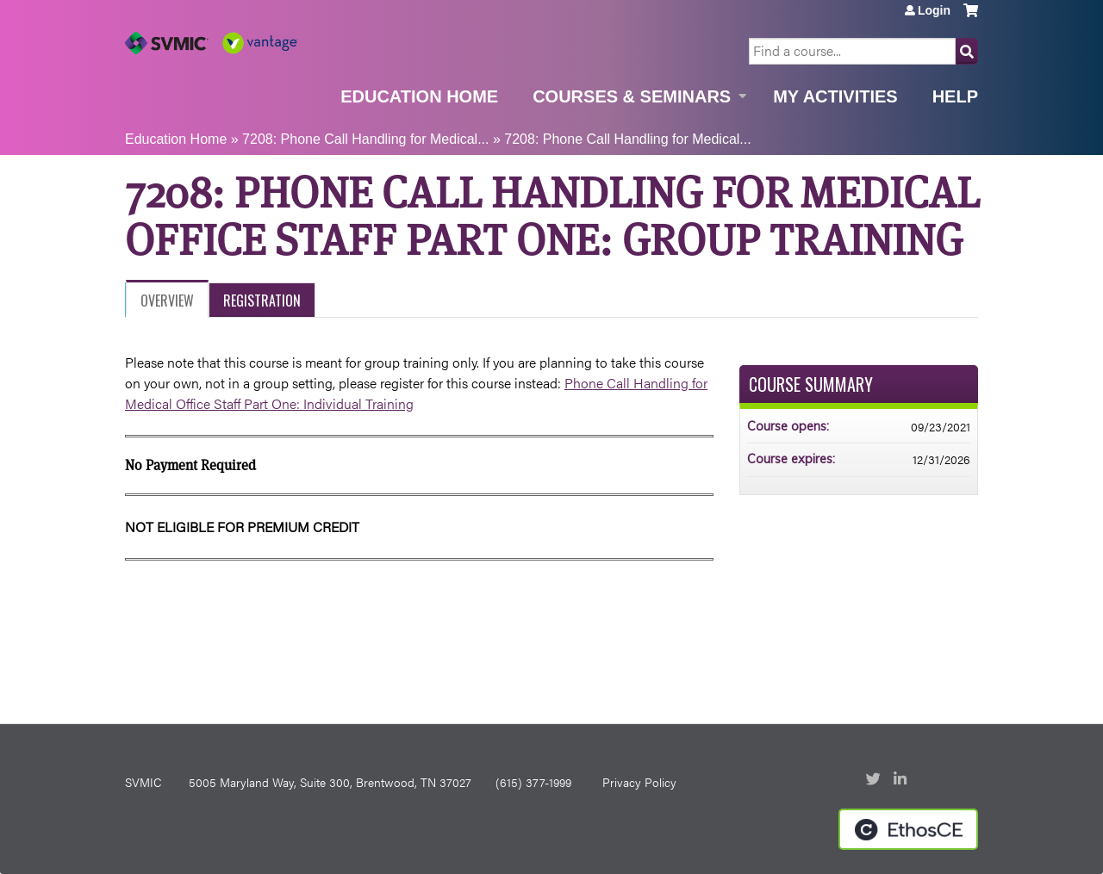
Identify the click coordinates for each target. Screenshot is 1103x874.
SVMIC (143, 781)
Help (955, 96)
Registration (262, 300)
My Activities (835, 96)
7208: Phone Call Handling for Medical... (365, 139)
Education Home (419, 96)
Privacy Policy (639, 781)
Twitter (874, 780)
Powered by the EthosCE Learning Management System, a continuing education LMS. (908, 829)
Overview (167, 300)
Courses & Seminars (632, 96)
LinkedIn (902, 780)
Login (934, 10)
